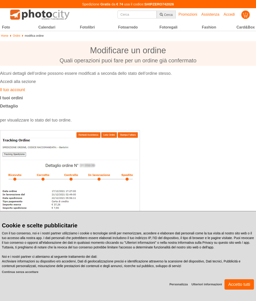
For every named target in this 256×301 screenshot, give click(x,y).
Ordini (16, 35)
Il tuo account (12, 89)
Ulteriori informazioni (206, 284)
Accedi (229, 14)
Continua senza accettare (20, 272)
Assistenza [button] (210, 14)
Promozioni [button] (188, 14)
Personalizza (179, 284)
